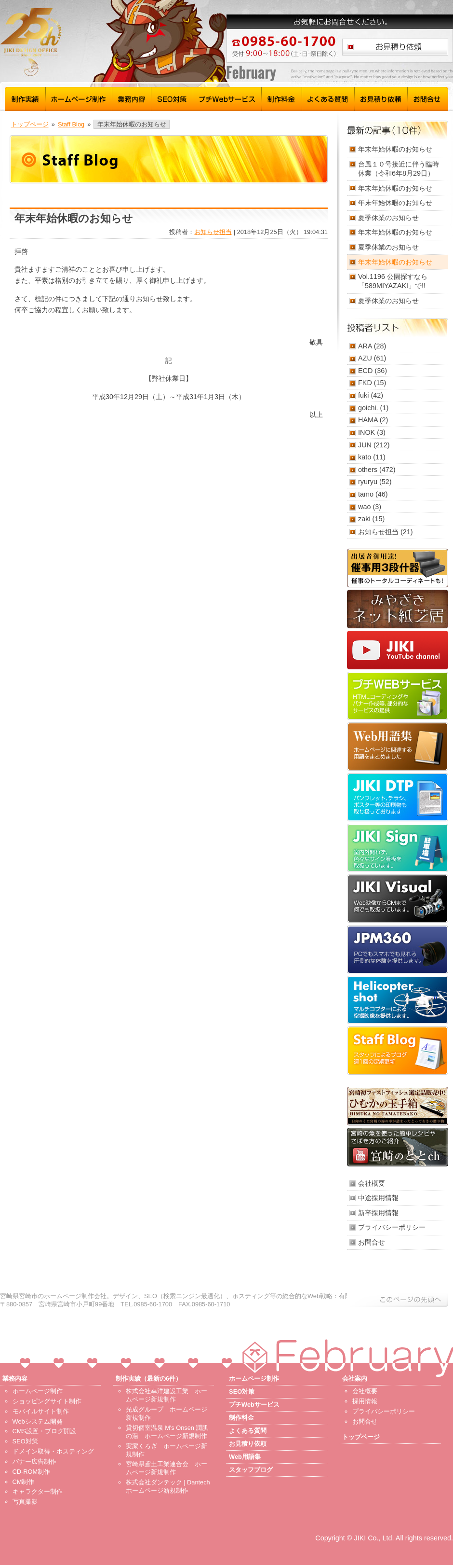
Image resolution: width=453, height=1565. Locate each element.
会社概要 (371, 1183)
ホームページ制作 (79, 97)
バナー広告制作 (34, 1461)
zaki (364, 519)
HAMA (368, 420)
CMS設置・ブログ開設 (44, 1431)
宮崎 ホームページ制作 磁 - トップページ (91, 42)
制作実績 (25, 97)
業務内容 (131, 97)
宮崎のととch (397, 1147)
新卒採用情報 (378, 1213)
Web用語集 (397, 746)
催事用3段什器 (397, 568)
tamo (365, 494)
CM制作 (24, 1481)
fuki (363, 395)
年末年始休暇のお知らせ (395, 149)
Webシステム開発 (38, 1421)
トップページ (30, 124)
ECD (365, 370)
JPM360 (397, 949)
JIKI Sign (397, 848)
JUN (365, 445)
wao (364, 507)
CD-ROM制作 (32, 1471)
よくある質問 (328, 97)
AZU (365, 358)
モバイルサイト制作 (41, 1411)
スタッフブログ (397, 1050)
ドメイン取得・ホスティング (53, 1451)
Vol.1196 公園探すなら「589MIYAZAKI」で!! (392, 281)
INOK (366, 432)
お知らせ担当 (213, 231)
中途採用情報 (378, 1198)
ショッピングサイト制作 (47, 1401)
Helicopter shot (397, 1000)
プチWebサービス (227, 97)
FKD (365, 383)
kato (364, 457)
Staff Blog (71, 124)
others (367, 469)
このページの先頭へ (397, 1299)
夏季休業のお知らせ (388, 218)
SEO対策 (172, 97)
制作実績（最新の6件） (149, 1378)
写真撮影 (25, 1501)
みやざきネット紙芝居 (397, 609)
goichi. (368, 408)
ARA (365, 346)
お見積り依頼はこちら (395, 47)
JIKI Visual (397, 898)
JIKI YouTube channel (397, 650)
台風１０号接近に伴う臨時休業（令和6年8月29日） (398, 168)
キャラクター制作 (38, 1491)
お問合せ (428, 97)
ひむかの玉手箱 (397, 1106)
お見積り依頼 (381, 97)
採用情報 (364, 1401)
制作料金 (282, 97)
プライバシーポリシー (392, 1227)
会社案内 (354, 1378)
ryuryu (367, 481)
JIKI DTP (397, 797)
